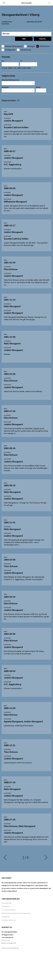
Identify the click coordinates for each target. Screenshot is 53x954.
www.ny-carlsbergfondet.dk (10, 948)
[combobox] (18, 83)
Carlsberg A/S (6, 906)
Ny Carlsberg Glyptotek (8, 910)
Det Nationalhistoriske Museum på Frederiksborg (16, 913)
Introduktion (7, 22)
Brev (5, 111)
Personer (5, 24)
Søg (49, 2)
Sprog (38, 87)
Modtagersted (8, 50)
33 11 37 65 (6, 940)
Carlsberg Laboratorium (9, 920)
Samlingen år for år (34, 22)
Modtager (29, 46)
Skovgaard (26, 3)
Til (21, 61)
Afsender (7, 118)
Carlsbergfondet (6, 903)
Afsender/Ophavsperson (12, 46)
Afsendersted (42, 46)
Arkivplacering (24, 50)
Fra (3, 61)
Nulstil (42, 39)
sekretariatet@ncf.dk (9, 943)
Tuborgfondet (6, 916)
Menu (4, 2)
